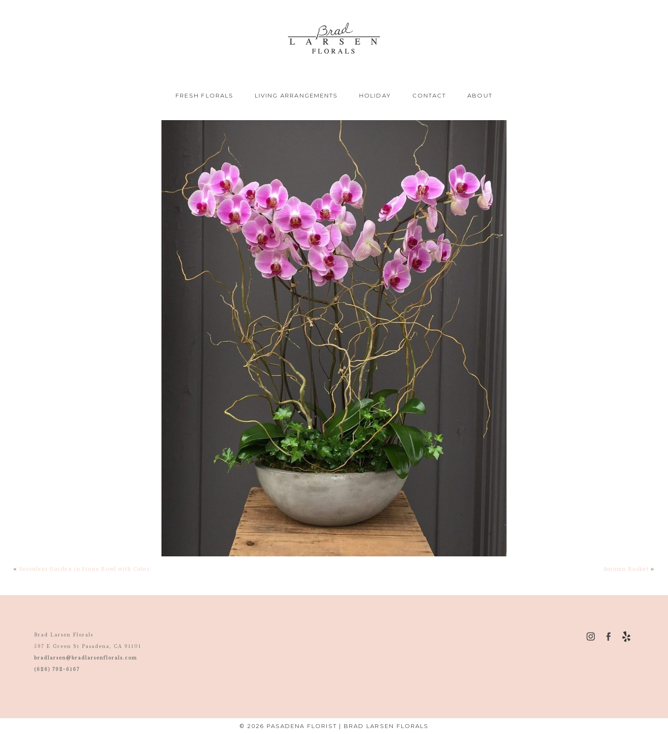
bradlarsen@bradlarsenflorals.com (85, 658)
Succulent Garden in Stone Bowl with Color (84, 569)
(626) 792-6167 (57, 669)
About (479, 95)
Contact (429, 95)
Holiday (375, 95)
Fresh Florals (204, 95)
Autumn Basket (626, 569)
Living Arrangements (296, 95)
